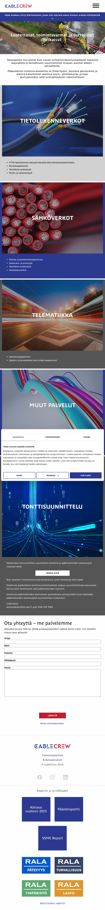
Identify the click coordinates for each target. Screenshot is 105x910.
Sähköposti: (10, 660)
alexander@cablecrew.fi (19, 607)
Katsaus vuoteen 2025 (36, 809)
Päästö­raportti (69, 809)
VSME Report (52, 838)
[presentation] (52, 704)
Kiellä (19, 475)
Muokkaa (53, 475)
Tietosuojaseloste (52, 755)
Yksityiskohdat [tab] (52, 437)
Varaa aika (52, 573)
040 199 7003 (45, 607)
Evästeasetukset (52, 759)
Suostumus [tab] (18, 437)
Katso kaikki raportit (52, 903)
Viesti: (7, 667)
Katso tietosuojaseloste (52, 723)
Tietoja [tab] (86, 437)
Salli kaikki (86, 475)
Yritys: (7, 638)
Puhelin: (8, 653)
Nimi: (7, 645)
